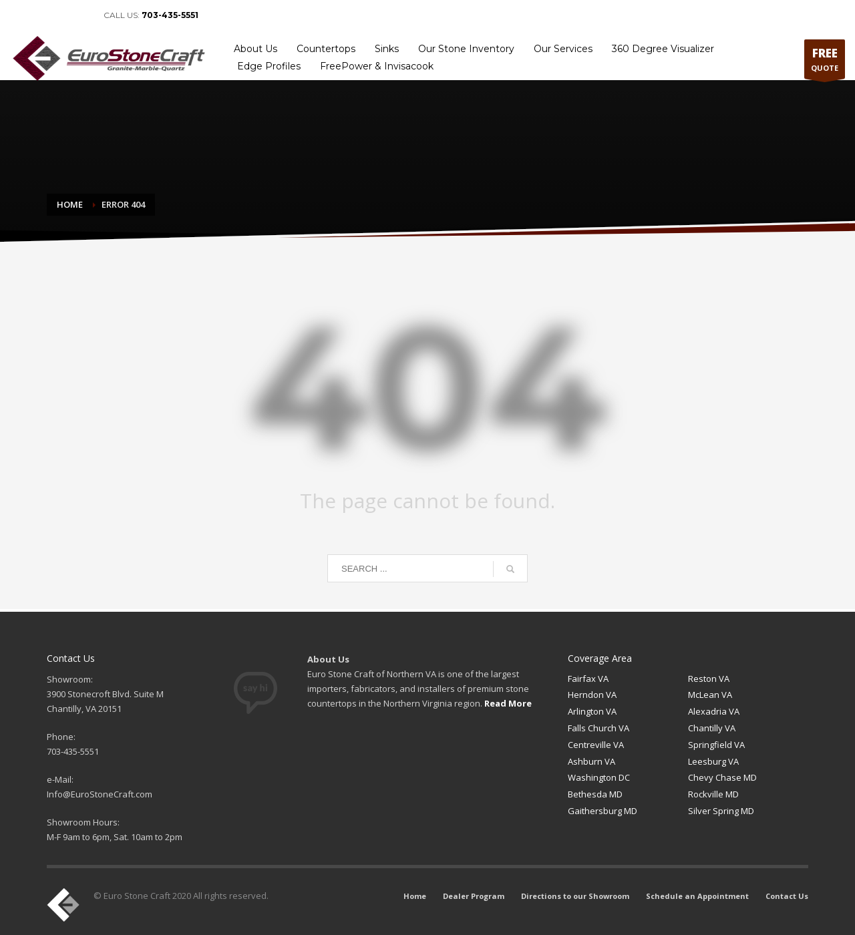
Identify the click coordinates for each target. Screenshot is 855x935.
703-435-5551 (170, 15)
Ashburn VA (591, 761)
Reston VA (708, 679)
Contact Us (819, 15)
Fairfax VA (588, 679)
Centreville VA (596, 745)
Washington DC (599, 777)
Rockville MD (713, 794)
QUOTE (824, 62)
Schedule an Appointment (738, 15)
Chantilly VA (711, 728)
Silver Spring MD (721, 811)
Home (487, 15)
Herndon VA (592, 695)
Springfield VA (716, 745)
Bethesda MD (595, 794)
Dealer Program (539, 15)
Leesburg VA (713, 761)
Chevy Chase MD (722, 777)
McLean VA (710, 695)
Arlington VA (592, 711)
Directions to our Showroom (629, 15)
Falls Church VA (598, 728)
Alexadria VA (713, 711)
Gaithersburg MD (602, 811)
